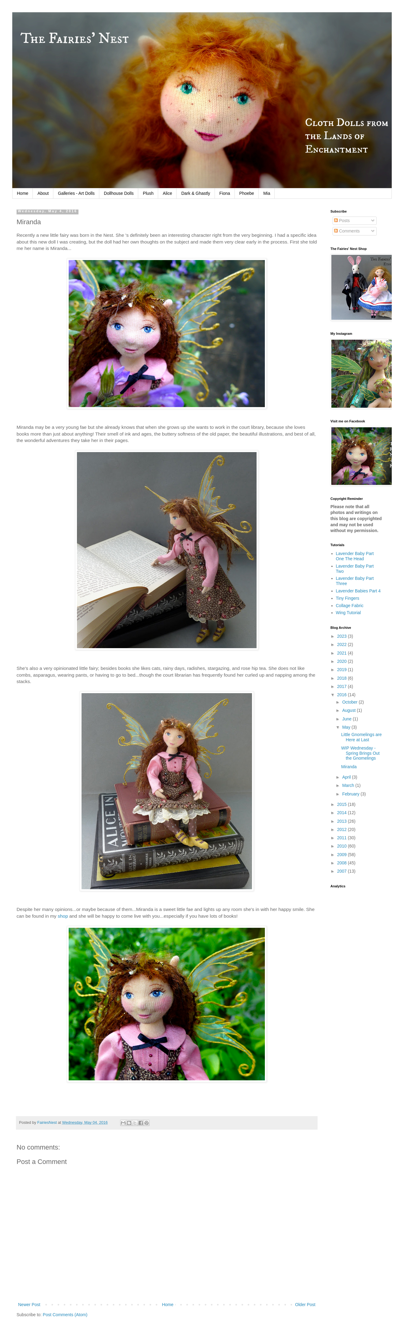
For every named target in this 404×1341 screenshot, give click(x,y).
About (43, 193)
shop (63, 916)
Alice (167, 193)
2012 (342, 829)
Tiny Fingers (348, 598)
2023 (342, 636)
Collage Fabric (350, 605)
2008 (342, 862)
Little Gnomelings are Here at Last (361, 737)
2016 (342, 694)
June (347, 718)
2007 (342, 871)
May (346, 727)
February (351, 793)
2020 (342, 661)
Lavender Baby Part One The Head (355, 556)
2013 (342, 821)
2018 (342, 678)
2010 (342, 846)
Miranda (349, 766)
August (349, 710)
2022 (342, 644)
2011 (342, 837)
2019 (342, 669)
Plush (148, 193)
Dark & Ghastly (195, 193)
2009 (342, 854)
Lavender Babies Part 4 (358, 590)
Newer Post (29, 1304)
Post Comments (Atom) (65, 1314)
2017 (342, 686)
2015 (342, 804)
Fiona (224, 193)
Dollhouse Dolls (119, 193)
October (350, 702)
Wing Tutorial (348, 612)
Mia (266, 193)
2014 (342, 812)
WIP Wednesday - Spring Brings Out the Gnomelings (360, 753)
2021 (342, 653)
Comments (347, 231)
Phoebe (246, 193)
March (348, 785)
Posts (342, 220)
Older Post (305, 1304)
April (347, 777)
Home (22, 193)
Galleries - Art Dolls (76, 193)
